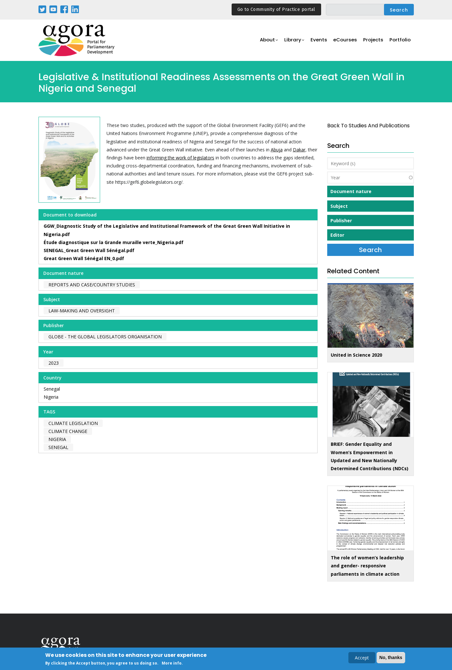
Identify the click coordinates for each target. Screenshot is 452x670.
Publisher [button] (341, 220)
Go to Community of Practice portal (276, 9)
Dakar (299, 150)
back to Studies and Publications (368, 125)
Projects (374, 40)
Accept (362, 658)
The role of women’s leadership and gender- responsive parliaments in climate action (367, 566)
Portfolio (400, 40)
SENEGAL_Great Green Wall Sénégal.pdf (89, 250)
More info (172, 663)
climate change (67, 431)
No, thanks (391, 658)
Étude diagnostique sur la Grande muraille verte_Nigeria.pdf (113, 242)
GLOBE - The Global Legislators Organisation (105, 337)
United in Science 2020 (356, 355)
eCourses (346, 40)
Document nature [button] (350, 191)
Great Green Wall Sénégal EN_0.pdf (84, 258)
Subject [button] (339, 206)
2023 (53, 363)
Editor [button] (337, 235)
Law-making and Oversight (81, 311)
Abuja (277, 150)
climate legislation (73, 423)
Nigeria (51, 397)
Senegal (52, 389)
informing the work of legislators (180, 158)
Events (320, 40)
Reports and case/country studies (91, 285)
